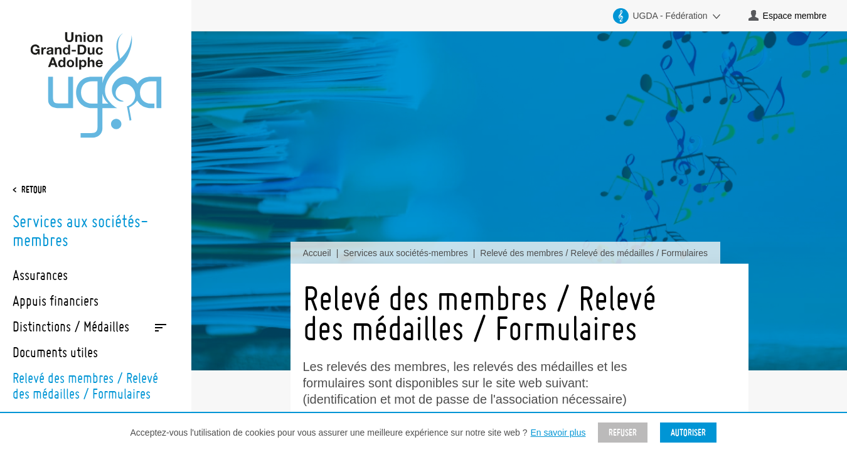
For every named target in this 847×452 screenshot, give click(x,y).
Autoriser (688, 432)
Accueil (317, 253)
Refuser (623, 432)
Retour (33, 189)
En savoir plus (558, 433)
